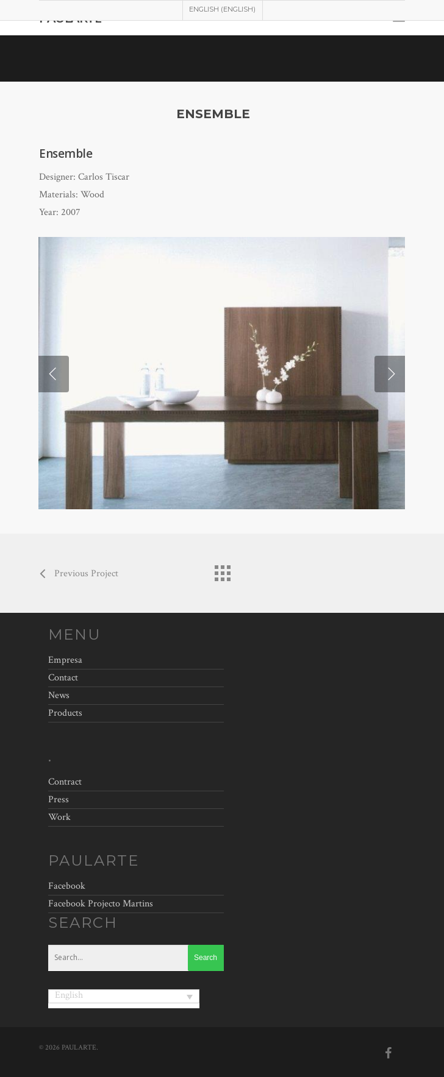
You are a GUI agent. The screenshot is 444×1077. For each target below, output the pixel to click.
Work (59, 817)
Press (58, 799)
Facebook (66, 886)
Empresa (65, 661)
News (59, 695)
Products (65, 713)
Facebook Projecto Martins (100, 903)
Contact (63, 677)
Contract (65, 783)
